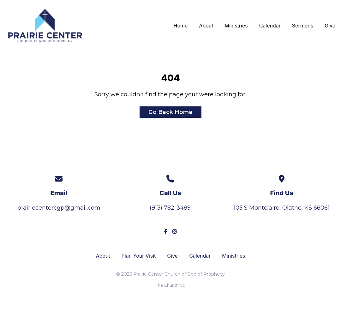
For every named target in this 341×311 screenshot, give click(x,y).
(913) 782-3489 (170, 207)
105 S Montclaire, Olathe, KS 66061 (282, 207)
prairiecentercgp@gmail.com (58, 207)
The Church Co (170, 285)
